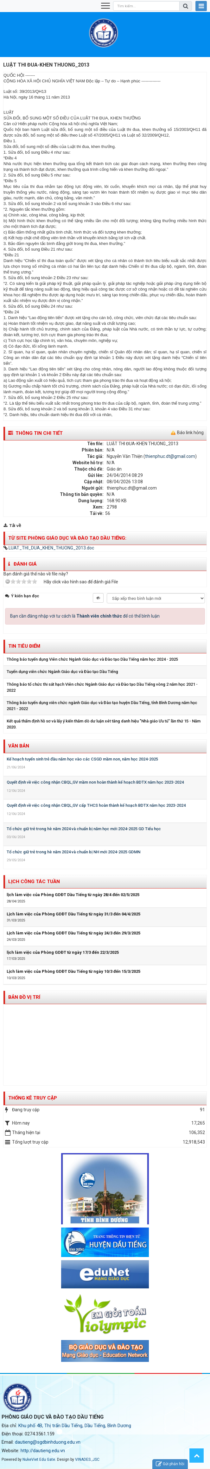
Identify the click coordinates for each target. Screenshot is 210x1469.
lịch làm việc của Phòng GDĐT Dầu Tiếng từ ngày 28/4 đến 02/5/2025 (73, 894)
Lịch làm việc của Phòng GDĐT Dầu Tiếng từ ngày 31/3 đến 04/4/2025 (73, 914)
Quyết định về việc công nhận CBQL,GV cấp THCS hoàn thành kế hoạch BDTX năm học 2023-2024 (96, 805)
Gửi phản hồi (170, 1464)
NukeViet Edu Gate (38, 1459)
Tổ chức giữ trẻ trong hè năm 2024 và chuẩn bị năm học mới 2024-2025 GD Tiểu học (84, 828)
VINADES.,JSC (87, 1459)
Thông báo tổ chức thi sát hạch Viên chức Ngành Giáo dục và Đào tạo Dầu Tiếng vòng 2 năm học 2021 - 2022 (102, 687)
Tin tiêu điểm (24, 646)
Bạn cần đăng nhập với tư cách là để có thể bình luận (85, 616)
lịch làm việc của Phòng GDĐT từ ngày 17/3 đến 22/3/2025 (63, 952)
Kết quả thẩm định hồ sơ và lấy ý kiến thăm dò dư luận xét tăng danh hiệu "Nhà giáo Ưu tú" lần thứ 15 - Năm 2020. (103, 724)
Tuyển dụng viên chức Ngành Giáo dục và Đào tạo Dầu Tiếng (62, 671)
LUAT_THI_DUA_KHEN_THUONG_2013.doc (48, 547)
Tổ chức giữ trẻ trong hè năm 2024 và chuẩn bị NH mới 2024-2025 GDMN (73, 852)
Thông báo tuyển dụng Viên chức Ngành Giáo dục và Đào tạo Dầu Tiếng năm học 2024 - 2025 (92, 659)
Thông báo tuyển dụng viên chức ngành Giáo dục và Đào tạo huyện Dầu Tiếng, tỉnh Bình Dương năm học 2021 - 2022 (102, 705)
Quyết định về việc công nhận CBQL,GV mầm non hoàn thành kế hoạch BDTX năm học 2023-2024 (95, 782)
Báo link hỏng (190, 432)
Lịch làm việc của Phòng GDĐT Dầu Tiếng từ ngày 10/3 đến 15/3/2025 (73, 971)
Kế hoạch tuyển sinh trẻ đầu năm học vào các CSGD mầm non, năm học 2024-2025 (82, 759)
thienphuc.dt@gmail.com (170, 456)
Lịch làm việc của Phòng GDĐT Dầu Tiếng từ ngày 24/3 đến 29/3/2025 (73, 933)
